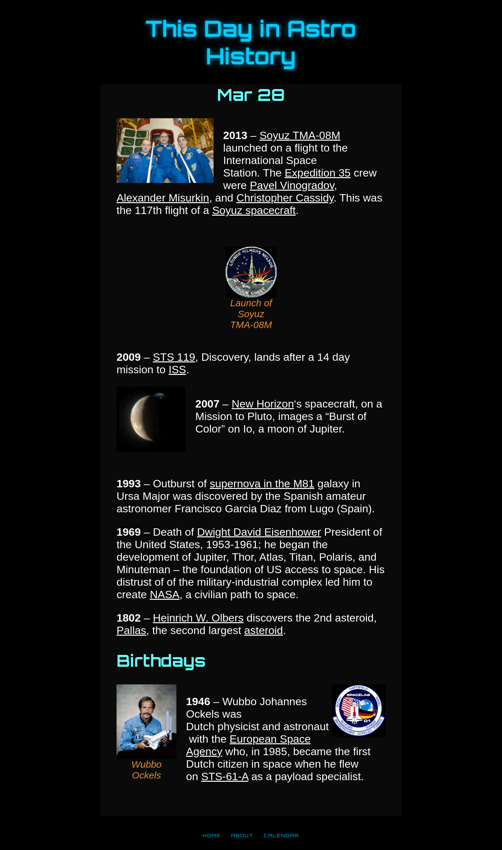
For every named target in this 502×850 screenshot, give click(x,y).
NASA (165, 594)
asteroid (263, 630)
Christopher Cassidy (285, 198)
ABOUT (242, 835)
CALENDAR (281, 835)
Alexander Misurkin (163, 198)
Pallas (131, 630)
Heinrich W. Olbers (198, 618)
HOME (212, 835)
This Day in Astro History (251, 42)
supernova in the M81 (262, 483)
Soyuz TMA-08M (299, 135)
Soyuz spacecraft (254, 210)
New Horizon (262, 404)
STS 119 (174, 357)
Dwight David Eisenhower (259, 532)
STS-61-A (224, 776)
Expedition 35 (318, 173)
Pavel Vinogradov (292, 185)
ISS (177, 369)
